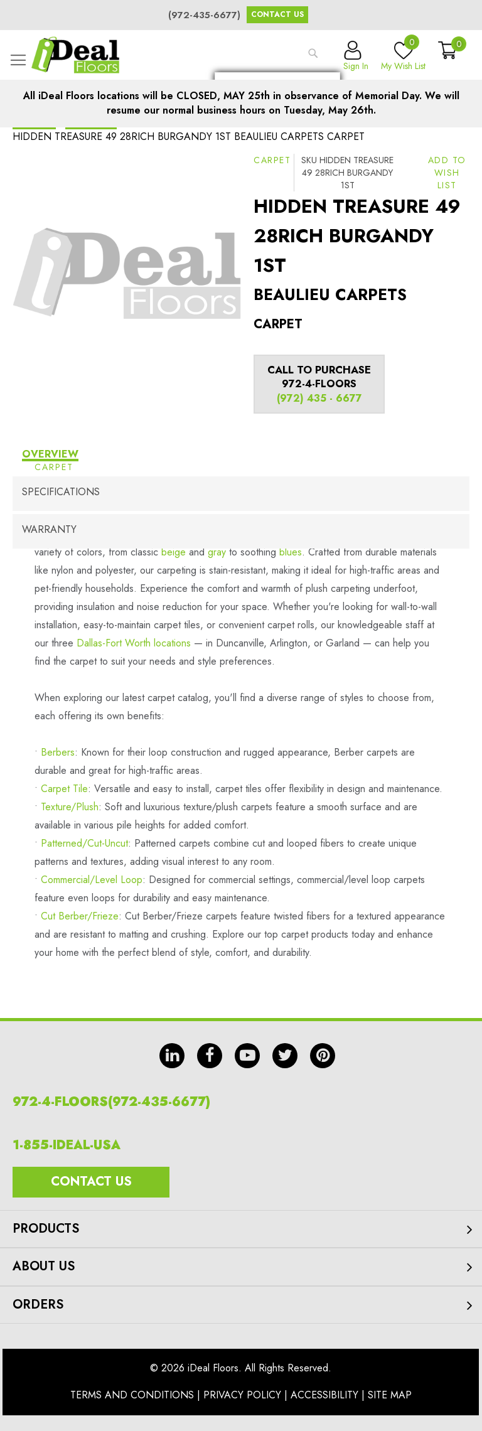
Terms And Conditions (132, 1395)
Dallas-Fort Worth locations (134, 643)
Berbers (58, 752)
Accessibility (324, 1395)
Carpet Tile (64, 788)
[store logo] (75, 54)
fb (209, 1055)
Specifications (61, 492)
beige (173, 552)
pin (322, 1055)
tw (284, 1055)
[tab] (241, 456)
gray (217, 552)
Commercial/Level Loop (91, 879)
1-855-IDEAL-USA (66, 1145)
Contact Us (277, 14)
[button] (447, 172)
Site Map (390, 1395)
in (172, 1055)
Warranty (49, 529)
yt (247, 1055)
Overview (50, 454)
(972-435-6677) (204, 15)
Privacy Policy (242, 1395)
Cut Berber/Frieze (80, 916)
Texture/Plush (70, 807)
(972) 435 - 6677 (319, 398)
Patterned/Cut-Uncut (84, 843)
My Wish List (403, 56)
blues (290, 552)
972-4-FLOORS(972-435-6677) (111, 1102)
